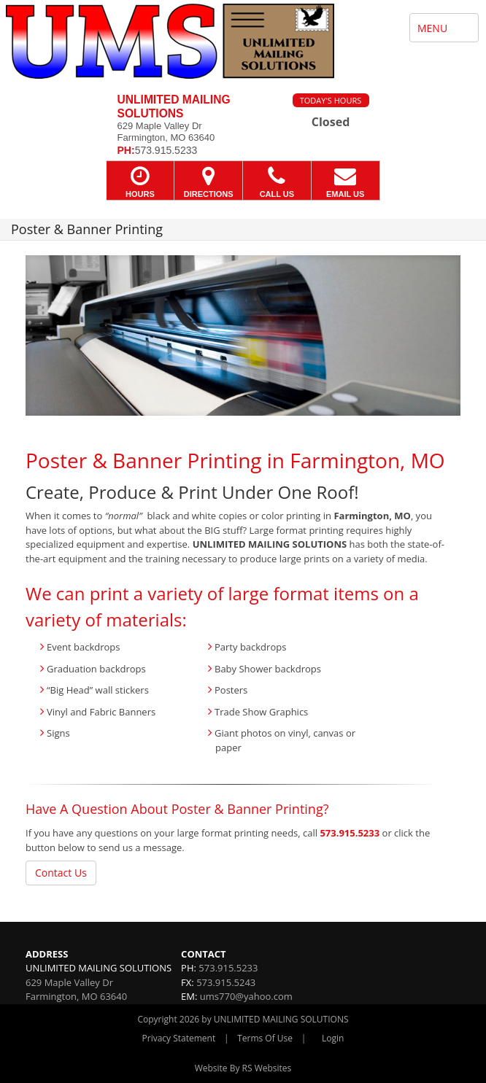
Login (333, 1038)
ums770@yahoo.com (246, 996)
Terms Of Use (265, 1038)
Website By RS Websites (243, 1068)
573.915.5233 (349, 832)
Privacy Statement (179, 1038)
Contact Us (61, 873)
